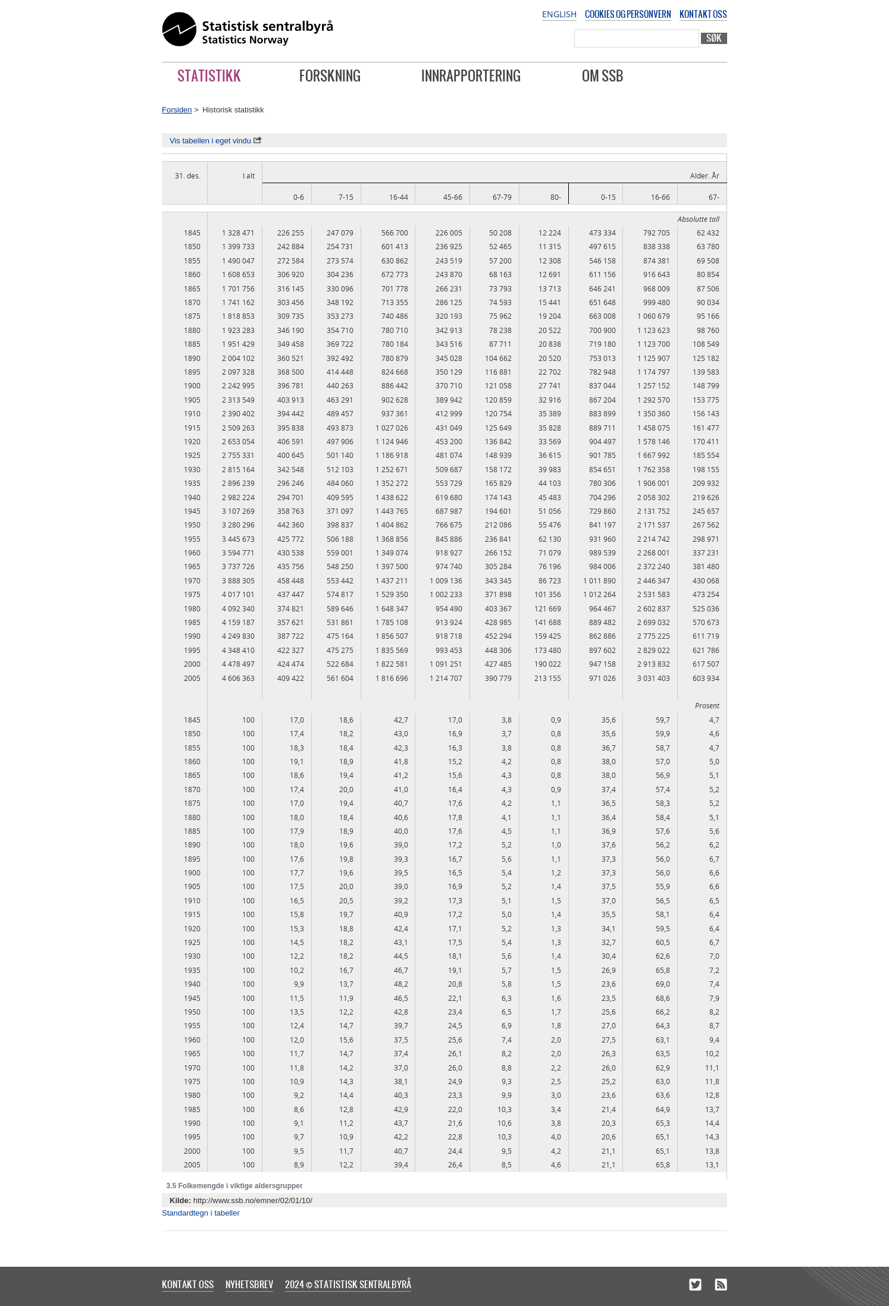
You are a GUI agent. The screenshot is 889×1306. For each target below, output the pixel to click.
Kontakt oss (703, 14)
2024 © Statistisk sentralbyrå (348, 1284)
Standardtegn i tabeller (201, 1212)
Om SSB (603, 75)
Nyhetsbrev (249, 1284)
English (559, 14)
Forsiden (177, 109)
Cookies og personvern (628, 14)
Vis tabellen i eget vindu (216, 140)
